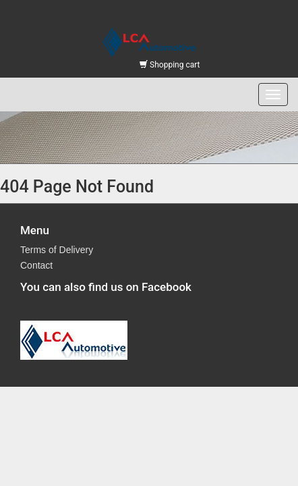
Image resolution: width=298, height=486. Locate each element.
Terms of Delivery (56, 249)
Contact (36, 265)
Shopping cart (170, 65)
